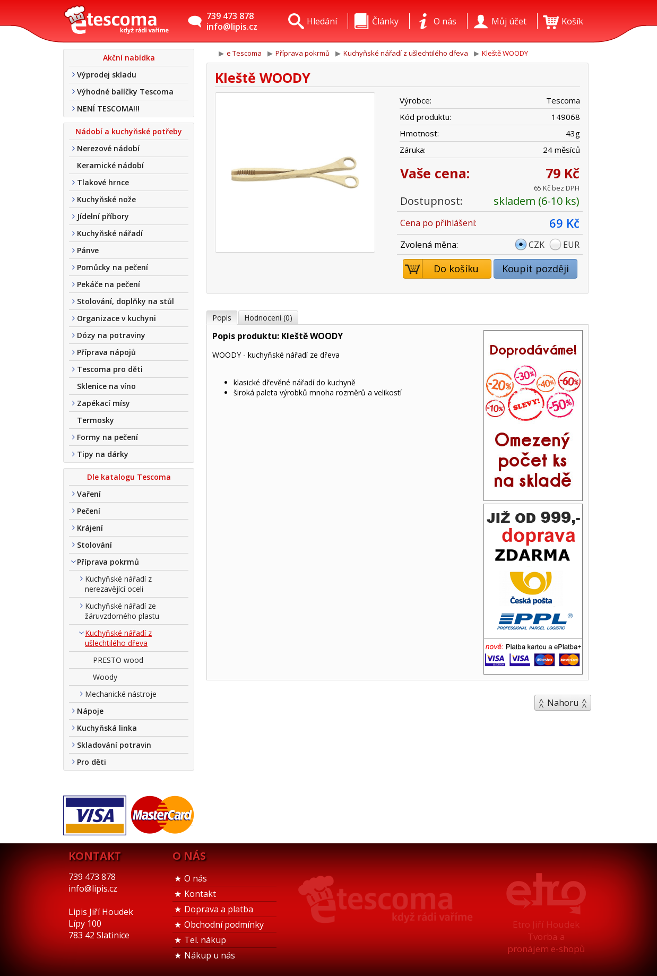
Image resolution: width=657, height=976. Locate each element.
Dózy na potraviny (111, 335)
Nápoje (90, 711)
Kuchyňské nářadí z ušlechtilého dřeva (118, 638)
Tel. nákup (205, 940)
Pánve (88, 250)
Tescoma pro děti (110, 369)
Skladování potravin (114, 745)
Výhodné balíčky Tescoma (125, 92)
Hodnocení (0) (268, 318)
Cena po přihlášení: (438, 223)
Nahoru (562, 703)
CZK (536, 245)
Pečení (88, 511)
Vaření (89, 494)
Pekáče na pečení (108, 284)
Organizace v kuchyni (116, 318)
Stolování (94, 545)
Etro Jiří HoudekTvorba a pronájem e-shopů (546, 936)
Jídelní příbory (103, 216)
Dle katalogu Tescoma (129, 477)
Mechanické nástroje (121, 694)
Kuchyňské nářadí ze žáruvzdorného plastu (122, 611)
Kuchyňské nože (106, 199)
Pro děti (91, 762)
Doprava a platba (218, 909)
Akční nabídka (129, 58)
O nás (195, 878)
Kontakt (200, 894)
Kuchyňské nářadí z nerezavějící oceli (118, 584)
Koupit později (535, 268)
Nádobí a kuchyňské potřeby (128, 131)
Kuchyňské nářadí (110, 233)
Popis (221, 318)
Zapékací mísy (103, 403)
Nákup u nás (209, 955)
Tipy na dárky (102, 454)
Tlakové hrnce (103, 182)
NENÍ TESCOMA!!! (108, 108)
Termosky (95, 420)
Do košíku (441, 269)
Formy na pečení (107, 437)
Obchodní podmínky (224, 924)
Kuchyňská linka (107, 728)
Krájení (90, 528)
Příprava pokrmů (108, 562)
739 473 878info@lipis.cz (231, 21)
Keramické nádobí (110, 165)
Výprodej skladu (106, 75)
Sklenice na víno (106, 386)
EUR (571, 245)
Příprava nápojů (106, 352)
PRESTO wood (118, 660)
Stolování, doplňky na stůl (125, 301)
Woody (105, 677)
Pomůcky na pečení (112, 267)
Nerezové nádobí (108, 148)
